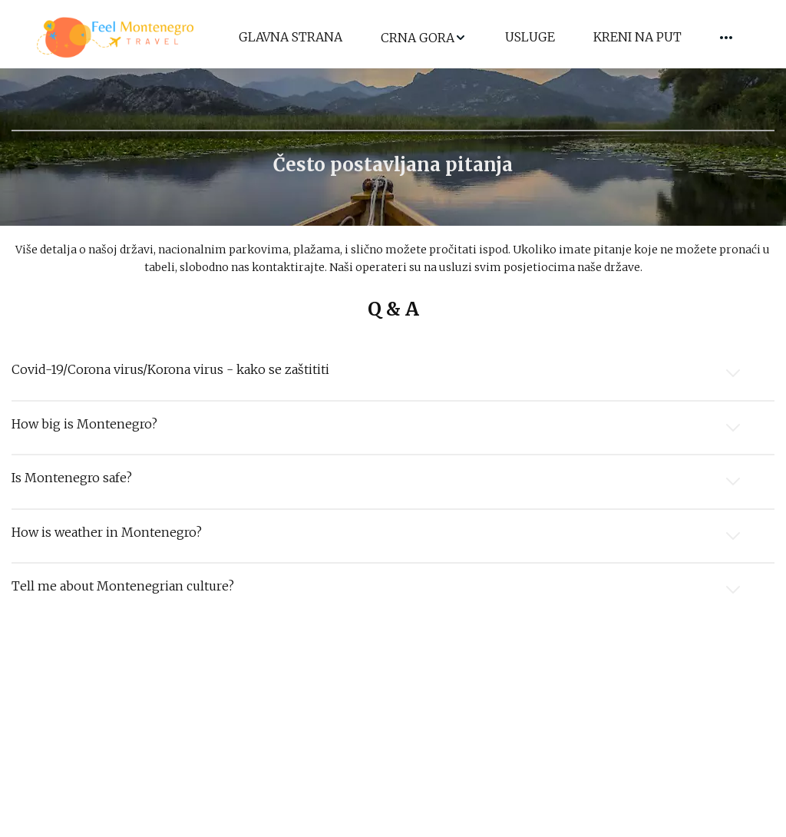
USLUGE (530, 37)
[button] (424, 38)
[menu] (485, 38)
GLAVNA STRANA (290, 37)
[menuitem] (291, 38)
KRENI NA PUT (637, 37)
